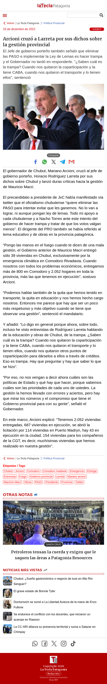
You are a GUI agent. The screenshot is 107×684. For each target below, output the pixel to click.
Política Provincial (54, 23)
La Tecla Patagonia (28, 23)
